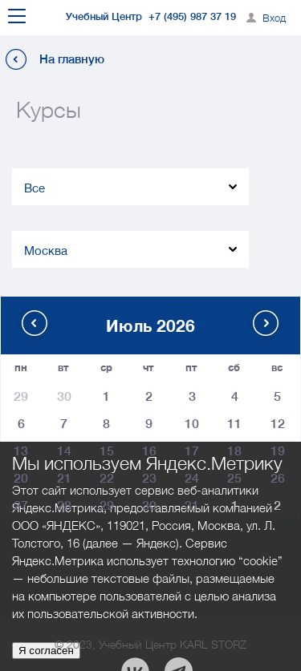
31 (192, 504)
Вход (274, 17)
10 (192, 422)
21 (64, 476)
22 (107, 476)
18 (234, 449)
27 (21, 504)
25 (234, 476)
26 (277, 476)
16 (149, 449)
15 (107, 449)
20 (21, 476)
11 (234, 422)
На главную (71, 59)
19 (277, 449)
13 (21, 449)
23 (149, 476)
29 (107, 504)
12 (277, 422)
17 (192, 449)
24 (192, 476)
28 (64, 504)
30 (149, 504)
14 (64, 449)
